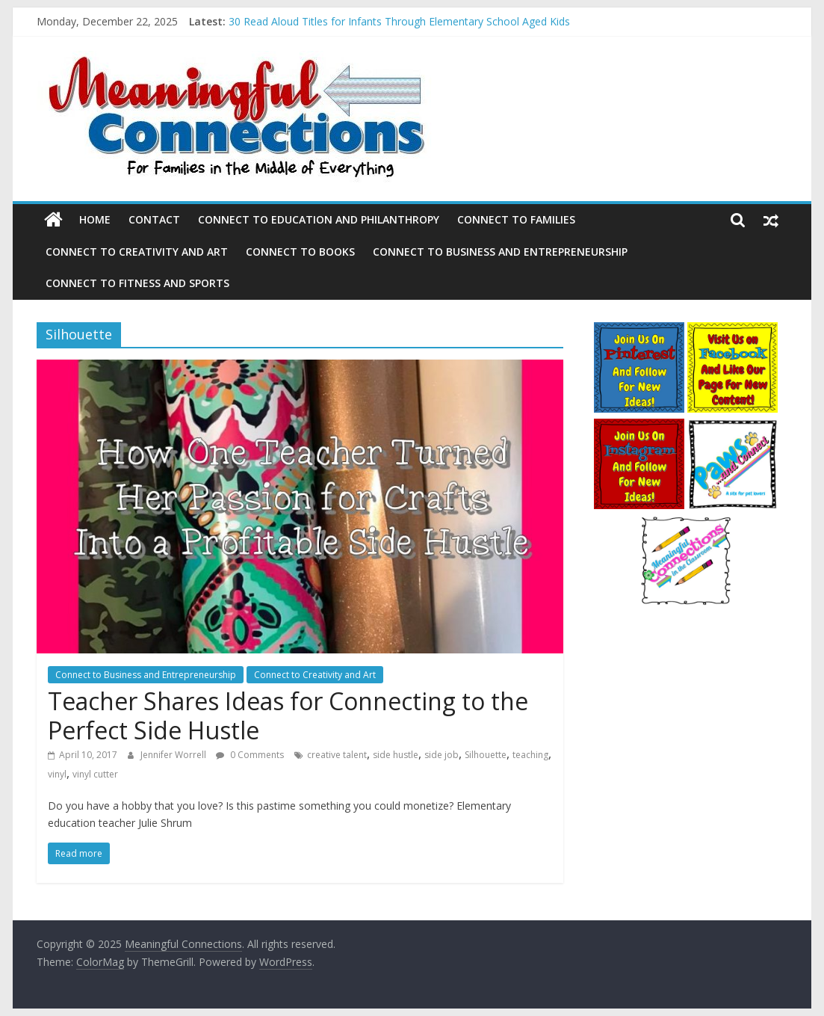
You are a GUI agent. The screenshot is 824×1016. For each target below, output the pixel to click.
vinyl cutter (95, 774)
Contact (154, 219)
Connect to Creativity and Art (137, 251)
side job (441, 754)
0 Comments (250, 754)
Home (95, 219)
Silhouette (486, 754)
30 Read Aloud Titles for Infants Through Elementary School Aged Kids (399, 21)
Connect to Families (516, 219)
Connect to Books (300, 251)
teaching (530, 754)
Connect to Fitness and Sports (137, 283)
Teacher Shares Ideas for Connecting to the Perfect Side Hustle (288, 715)
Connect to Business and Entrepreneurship (500, 251)
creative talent (337, 754)
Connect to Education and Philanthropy (318, 219)
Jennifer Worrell (174, 754)
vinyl (57, 774)
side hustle (395, 754)
